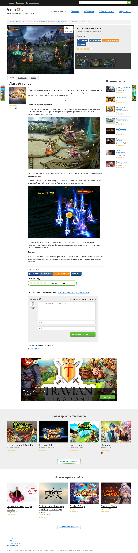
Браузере (81, 44)
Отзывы (33, 78)
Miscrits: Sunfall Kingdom (20, 445)
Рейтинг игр (20, 3)
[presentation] (53, 336)
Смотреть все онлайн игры (69, 527)
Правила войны (121, 97)
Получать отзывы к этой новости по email (82, 299)
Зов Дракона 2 (121, 129)
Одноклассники (106, 12)
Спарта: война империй (120, 140)
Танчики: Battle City (49, 445)
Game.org (15, 9)
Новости (11, 3)
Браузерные (125, 12)
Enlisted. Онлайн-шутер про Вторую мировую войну (51, 509)
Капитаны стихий (121, 119)
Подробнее (108, 397)
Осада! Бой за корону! (123, 162)
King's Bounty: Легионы (120, 108)
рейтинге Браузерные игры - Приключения (73, 293)
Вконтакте (97, 40)
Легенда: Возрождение (120, 151)
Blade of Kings (77, 506)
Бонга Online (77, 445)
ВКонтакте (89, 12)
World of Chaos (109, 506)
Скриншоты (22, 78)
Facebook (75, 12)
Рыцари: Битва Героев (123, 87)
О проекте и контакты (32, 3)
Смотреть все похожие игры (69, 462)
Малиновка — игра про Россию (19, 508)
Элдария (105, 445)
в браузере (76, 274)
